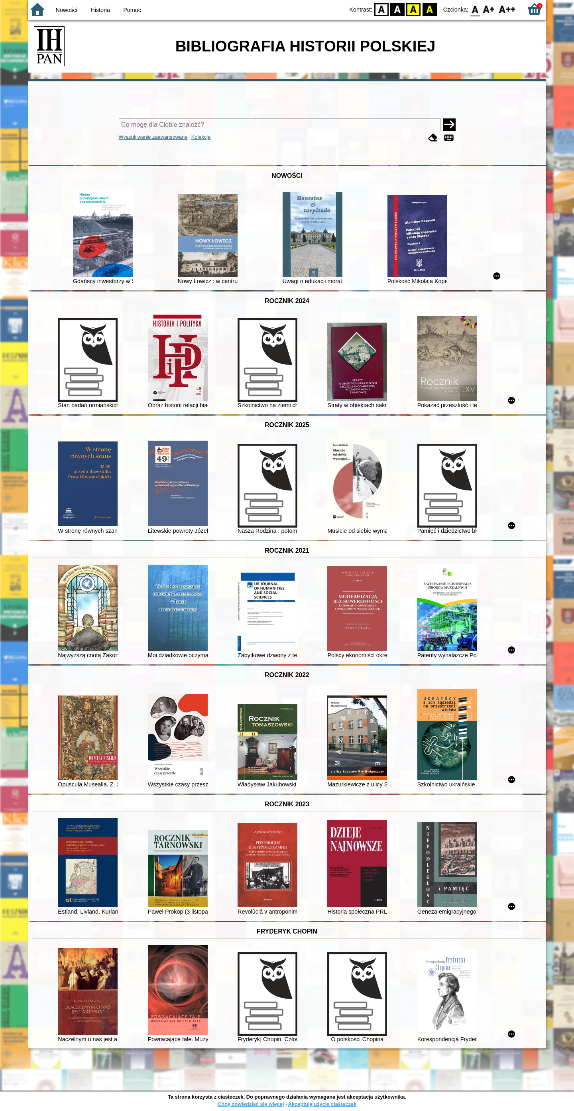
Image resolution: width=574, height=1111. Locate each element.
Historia (100, 10)
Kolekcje (200, 137)
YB (413, 9)
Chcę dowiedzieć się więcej (251, 1104)
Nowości (66, 10)
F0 (475, 9)
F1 (489, 9)
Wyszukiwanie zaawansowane (153, 137)
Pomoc (132, 10)
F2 (507, 9)
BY (429, 9)
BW (397, 9)
